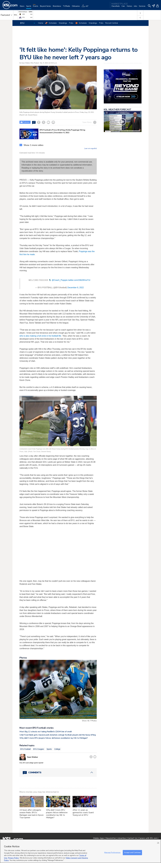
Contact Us (132, 838)
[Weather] (86, 7)
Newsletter (111, 838)
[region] (80, 851)
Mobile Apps (98, 838)
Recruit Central (111, 23)
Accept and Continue (132, 852)
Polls (71, 23)
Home (40, 23)
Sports (49, 749)
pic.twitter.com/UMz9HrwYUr (77, 280)
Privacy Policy (13, 858)
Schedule (53, 23)
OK (158, 843)
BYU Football (25, 749)
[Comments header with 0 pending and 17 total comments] (58, 772)
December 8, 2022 (75, 287)
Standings (63, 23)
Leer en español (90, 148)
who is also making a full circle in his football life (40, 336)
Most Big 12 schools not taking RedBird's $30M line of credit (45, 731)
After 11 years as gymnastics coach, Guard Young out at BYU (83, 812)
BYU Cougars (38, 749)
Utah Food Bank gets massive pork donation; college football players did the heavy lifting (57, 734)
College (57, 749)
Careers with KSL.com (147, 838)
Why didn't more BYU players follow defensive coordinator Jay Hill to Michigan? (53, 738)
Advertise (121, 838)
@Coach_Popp (58, 280)
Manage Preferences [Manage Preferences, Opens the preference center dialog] (112, 852)
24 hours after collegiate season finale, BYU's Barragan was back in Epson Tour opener (31, 814)
